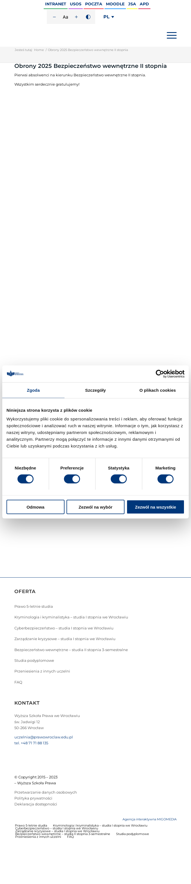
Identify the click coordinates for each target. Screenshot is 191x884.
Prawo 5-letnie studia (33, 606)
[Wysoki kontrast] (88, 17)
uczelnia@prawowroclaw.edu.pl (43, 737)
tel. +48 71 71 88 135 (31, 743)
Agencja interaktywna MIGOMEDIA (150, 819)
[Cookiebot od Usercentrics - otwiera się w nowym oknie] (160, 373)
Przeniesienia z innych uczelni (42, 671)
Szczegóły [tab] (95, 390)
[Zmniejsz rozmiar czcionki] (54, 17)
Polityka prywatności (33, 798)
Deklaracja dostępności (35, 804)
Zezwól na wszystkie (155, 507)
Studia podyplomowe (34, 660)
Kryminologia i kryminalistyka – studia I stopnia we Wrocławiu (71, 617)
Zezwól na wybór (95, 507)
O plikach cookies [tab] (157, 390)
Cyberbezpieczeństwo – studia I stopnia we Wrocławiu (64, 628)
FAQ (18, 682)
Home (39, 50)
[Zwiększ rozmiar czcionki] (76, 17)
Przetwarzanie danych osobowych (45, 792)
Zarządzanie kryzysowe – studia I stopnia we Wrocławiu (65, 638)
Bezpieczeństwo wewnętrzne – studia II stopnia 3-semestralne (71, 649)
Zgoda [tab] (33, 390)
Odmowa (35, 507)
